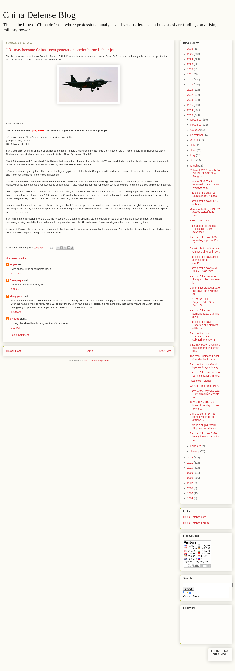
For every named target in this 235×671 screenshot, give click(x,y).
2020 (190, 79)
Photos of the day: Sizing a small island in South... (204, 260)
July (193, 145)
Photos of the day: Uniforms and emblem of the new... (204, 325)
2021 (190, 74)
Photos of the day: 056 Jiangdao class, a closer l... (205, 279)
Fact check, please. (201, 380)
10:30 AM (16, 311)
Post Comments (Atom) (96, 360)
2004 (190, 498)
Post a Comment (20, 334)
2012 (190, 457)
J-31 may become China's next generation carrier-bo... (205, 348)
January (195, 451)
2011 (190, 462)
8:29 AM (15, 289)
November (196, 124)
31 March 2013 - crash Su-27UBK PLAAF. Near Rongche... (205, 173)
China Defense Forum (196, 522)
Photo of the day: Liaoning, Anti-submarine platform (202, 336)
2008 (190, 477)
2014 (190, 110)
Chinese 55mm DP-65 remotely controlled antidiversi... (202, 416)
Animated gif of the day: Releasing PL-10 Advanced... (203, 229)
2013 (190, 115)
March (194, 165)
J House (14, 318)
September (197, 134)
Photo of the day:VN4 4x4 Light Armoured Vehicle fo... (205, 394)
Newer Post (13, 351)
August (194, 139)
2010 (190, 467)
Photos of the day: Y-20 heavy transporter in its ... (204, 436)
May (193, 155)
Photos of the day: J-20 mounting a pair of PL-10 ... (204, 240)
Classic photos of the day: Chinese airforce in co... (205, 250)
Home (89, 351)
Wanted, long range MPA (204, 385)
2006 (190, 488)
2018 (190, 89)
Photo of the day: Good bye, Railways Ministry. (204, 366)
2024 (190, 59)
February (195, 445)
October (195, 129)
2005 (190, 493)
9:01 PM (15, 327)
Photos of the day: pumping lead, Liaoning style (205, 313)
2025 (190, 54)
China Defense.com (194, 516)
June (193, 150)
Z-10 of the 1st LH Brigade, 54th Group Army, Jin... (203, 302)
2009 (190, 472)
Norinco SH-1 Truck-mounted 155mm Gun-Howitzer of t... (204, 184)
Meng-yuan (16, 296)
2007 (190, 482)
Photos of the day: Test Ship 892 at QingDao (203, 194)
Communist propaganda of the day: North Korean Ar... (205, 291)
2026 (190, 48)
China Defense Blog (39, 15)
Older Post (164, 351)
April (193, 160)
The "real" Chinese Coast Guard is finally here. (204, 358)
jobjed (13, 264)
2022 (190, 69)
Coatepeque (17, 280)
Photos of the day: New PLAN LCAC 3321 (203, 270)
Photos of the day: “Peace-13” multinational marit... (205, 374)
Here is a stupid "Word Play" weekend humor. (204, 427)
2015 (190, 105)
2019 (190, 84)
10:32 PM (16, 273)
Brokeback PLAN (200, 220)
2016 (190, 99)
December (196, 119)
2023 (190, 64)
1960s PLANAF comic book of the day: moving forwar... (205, 405)
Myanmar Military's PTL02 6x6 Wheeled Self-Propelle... (205, 212)
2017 (190, 94)
